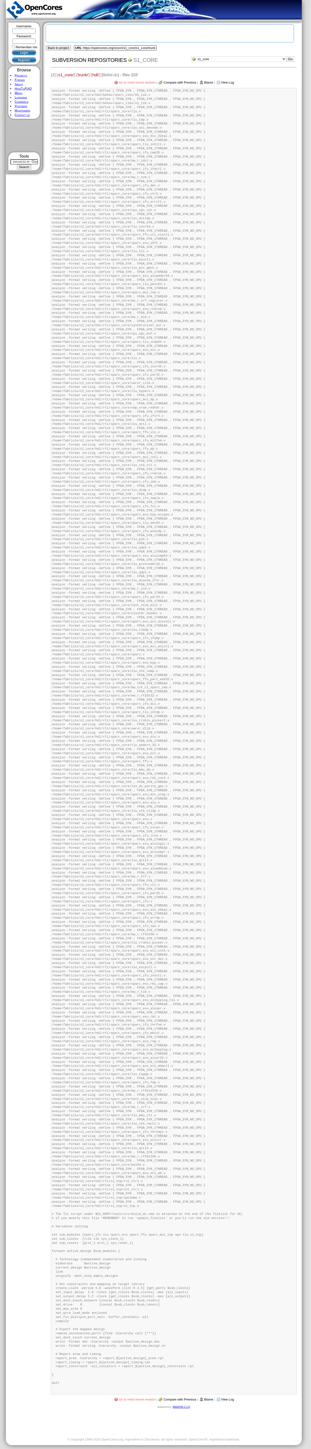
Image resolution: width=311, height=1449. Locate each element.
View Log (227, 82)
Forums (20, 80)
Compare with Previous (180, 82)
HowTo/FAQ (23, 88)
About (19, 84)
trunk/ (83, 74)
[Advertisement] (24, 135)
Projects (21, 75)
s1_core (145, 60)
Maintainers (22, 110)
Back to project (58, 48)
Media (18, 93)
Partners (21, 106)
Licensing (21, 97)
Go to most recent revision (137, 82)
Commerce (21, 102)
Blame (208, 82)
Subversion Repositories (89, 60)
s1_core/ (66, 74)
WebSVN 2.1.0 (181, 1406)
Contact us (22, 115)
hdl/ (95, 74)
